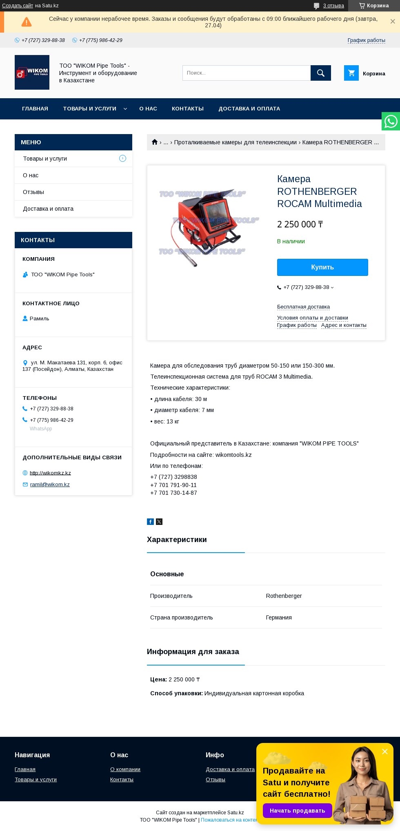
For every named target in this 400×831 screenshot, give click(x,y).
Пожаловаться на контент (230, 820)
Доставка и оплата (249, 109)
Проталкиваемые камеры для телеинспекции (235, 142)
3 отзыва (333, 6)
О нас (148, 109)
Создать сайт (17, 6)
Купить (322, 267)
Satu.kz (235, 813)
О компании (125, 769)
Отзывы (33, 192)
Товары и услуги (89, 109)
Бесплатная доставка (303, 307)
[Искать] (321, 73)
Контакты (188, 109)
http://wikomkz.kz (50, 473)
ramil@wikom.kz (50, 484)
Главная (35, 109)
